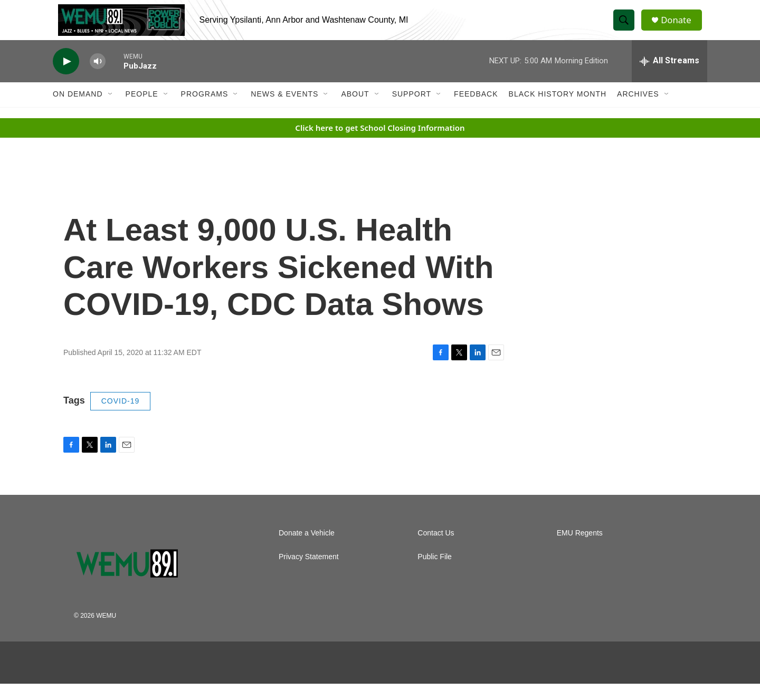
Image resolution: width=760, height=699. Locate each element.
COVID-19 (120, 417)
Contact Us (435, 548)
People (142, 110)
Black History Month (557, 110)
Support (411, 110)
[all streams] (669, 76)
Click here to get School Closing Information (379, 143)
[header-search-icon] (627, 28)
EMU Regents (580, 548)
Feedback (476, 110)
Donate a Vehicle (307, 548)
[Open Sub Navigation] (111, 110)
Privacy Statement (309, 572)
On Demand (78, 110)
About (355, 110)
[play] (66, 77)
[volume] (98, 77)
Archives (638, 110)
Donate (680, 27)
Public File (434, 572)
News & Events (284, 110)
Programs (205, 110)
